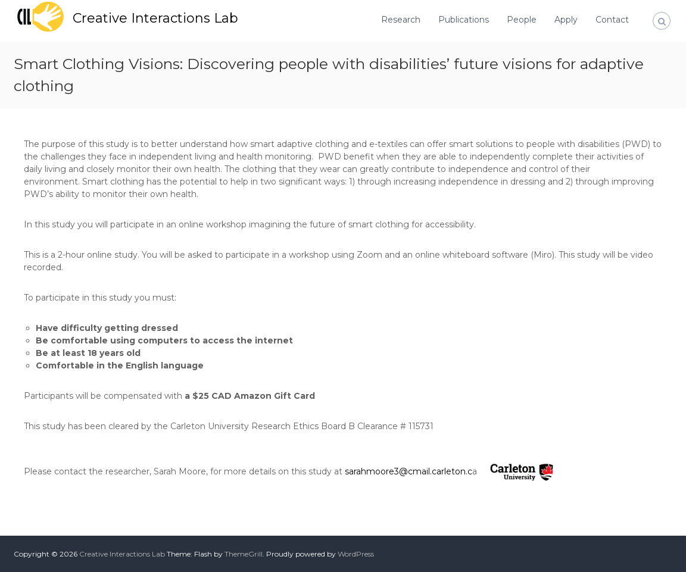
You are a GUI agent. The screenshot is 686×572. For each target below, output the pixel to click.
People (522, 19)
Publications (463, 19)
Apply (566, 19)
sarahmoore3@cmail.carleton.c (408, 471)
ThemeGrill (243, 553)
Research (400, 19)
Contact (612, 19)
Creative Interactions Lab (155, 18)
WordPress (356, 553)
